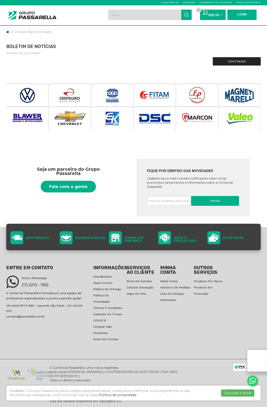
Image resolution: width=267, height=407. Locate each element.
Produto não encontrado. (33, 32)
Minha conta (169, 281)
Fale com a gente (68, 186)
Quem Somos (102, 282)
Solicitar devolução (140, 287)
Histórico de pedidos (175, 287)
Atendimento (102, 276)
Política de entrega (107, 289)
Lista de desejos (172, 293)
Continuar (237, 61)
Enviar (215, 200)
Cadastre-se (169, 2)
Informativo (168, 300)
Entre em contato (106, 339)
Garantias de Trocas (107, 314)
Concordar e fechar (238, 393)
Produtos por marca (208, 281)
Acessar (189, 2)
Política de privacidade (118, 395)
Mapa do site (136, 293)
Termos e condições (107, 308)
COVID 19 (99, 320)
